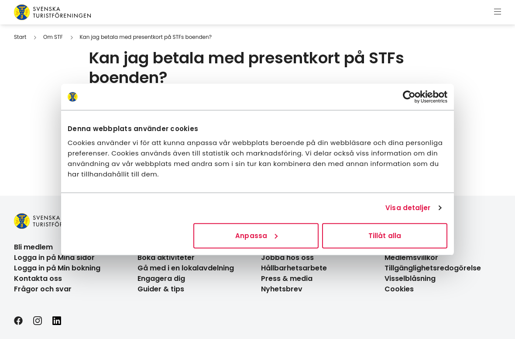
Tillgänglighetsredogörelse (433, 268)
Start (20, 37)
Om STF (53, 37)
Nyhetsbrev (281, 289)
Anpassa (256, 235)
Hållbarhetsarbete (294, 268)
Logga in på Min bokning (57, 268)
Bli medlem (33, 247)
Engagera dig (161, 278)
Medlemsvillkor (411, 258)
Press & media (286, 278)
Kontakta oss (38, 278)
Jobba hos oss (287, 258)
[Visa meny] (497, 12)
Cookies (399, 289)
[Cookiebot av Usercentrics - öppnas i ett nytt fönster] (409, 97)
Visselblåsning (410, 278)
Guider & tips (160, 289)
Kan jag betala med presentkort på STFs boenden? (145, 37)
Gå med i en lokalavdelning (185, 268)
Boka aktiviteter (166, 258)
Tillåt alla (384, 235)
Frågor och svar (43, 289)
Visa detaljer (407, 207)
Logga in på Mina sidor (54, 258)
